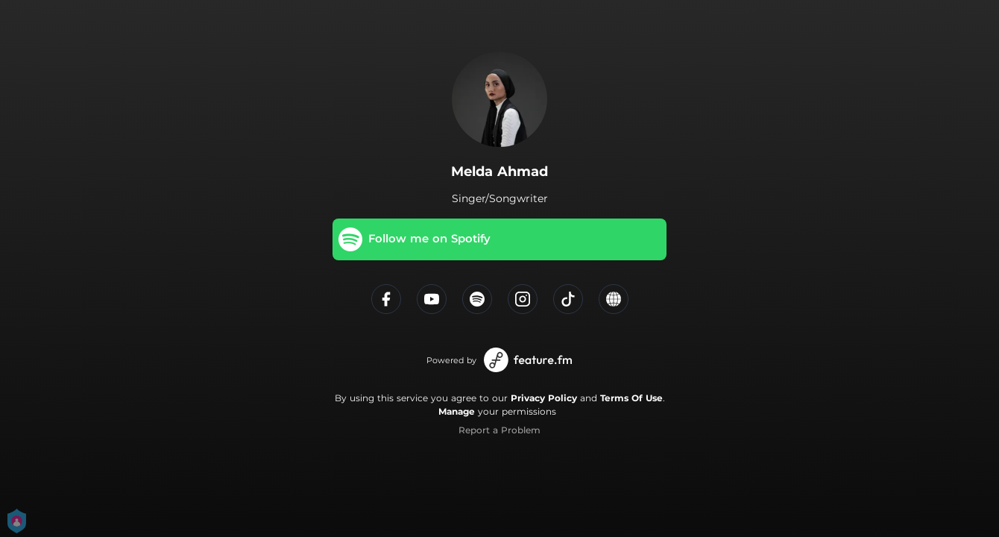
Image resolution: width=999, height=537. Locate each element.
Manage (456, 411)
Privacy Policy (544, 397)
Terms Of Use (631, 397)
